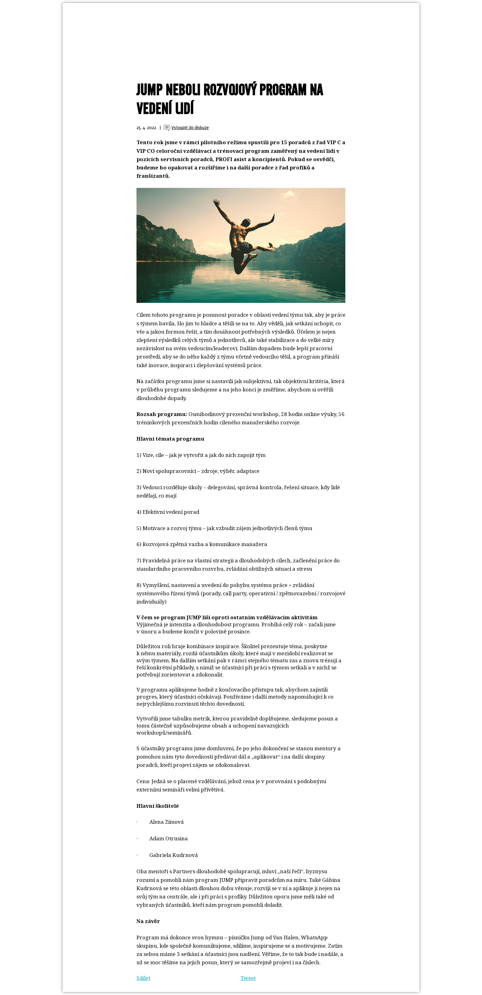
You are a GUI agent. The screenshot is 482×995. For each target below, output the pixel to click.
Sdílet (143, 977)
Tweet (248, 977)
